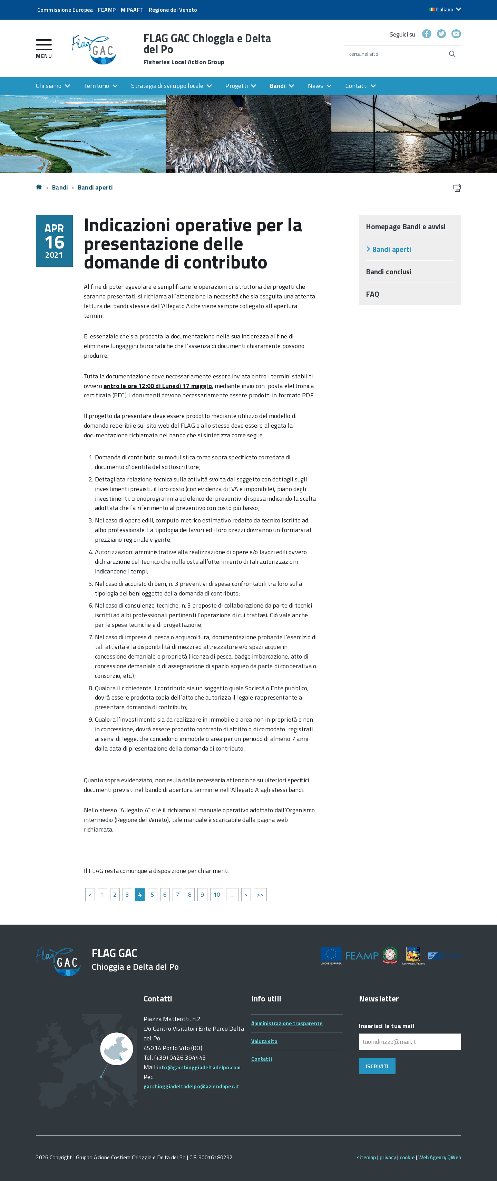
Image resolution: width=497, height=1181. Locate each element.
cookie (407, 1157)
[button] (445, 9)
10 (216, 894)
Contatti (356, 85)
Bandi (278, 85)
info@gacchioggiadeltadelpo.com (199, 1067)
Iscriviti (377, 1066)
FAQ (372, 293)
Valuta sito (264, 1041)
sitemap (366, 1157)
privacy (388, 1157)
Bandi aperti (95, 187)
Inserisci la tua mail (387, 1025)
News (315, 85)
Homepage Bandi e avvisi (406, 226)
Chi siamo (49, 85)
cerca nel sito (363, 54)
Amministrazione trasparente (287, 1023)
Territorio (96, 85)
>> (260, 894)
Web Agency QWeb (439, 1157)
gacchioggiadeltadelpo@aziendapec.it (191, 1086)
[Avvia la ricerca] (452, 54)
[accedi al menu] (44, 47)
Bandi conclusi (388, 271)
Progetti (236, 85)
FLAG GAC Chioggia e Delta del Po (207, 48)
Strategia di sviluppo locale (167, 85)
